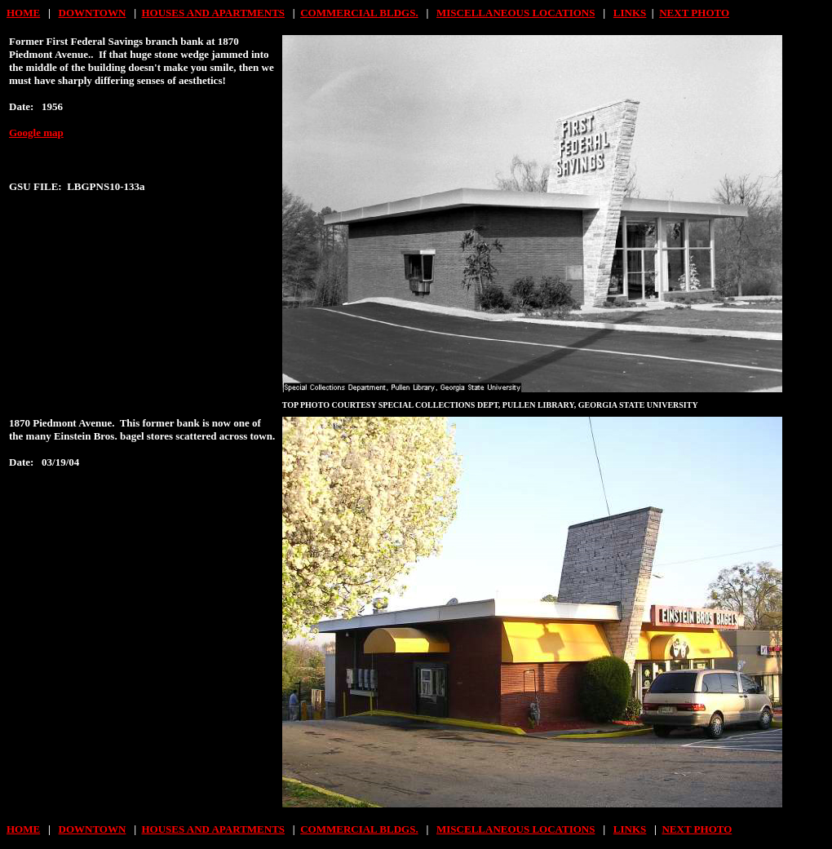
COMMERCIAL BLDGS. (359, 13)
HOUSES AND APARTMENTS (213, 13)
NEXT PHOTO (694, 13)
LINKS (629, 13)
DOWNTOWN (92, 13)
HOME (23, 13)
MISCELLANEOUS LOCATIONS (515, 13)
